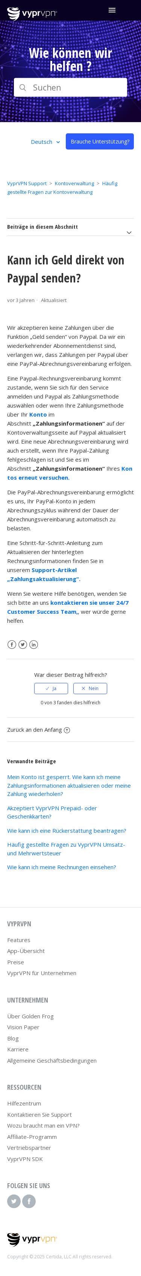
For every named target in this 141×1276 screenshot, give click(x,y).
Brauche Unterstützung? (100, 141)
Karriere (18, 1049)
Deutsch (42, 141)
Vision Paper (23, 1027)
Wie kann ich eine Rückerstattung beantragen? (66, 830)
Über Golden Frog (30, 1016)
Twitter (22, 644)
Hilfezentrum (24, 1103)
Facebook (12, 644)
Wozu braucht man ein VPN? (43, 1125)
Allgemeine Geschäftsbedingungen (52, 1060)
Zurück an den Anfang (38, 729)
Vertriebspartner (29, 1147)
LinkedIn (33, 644)
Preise (15, 962)
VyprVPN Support (27, 183)
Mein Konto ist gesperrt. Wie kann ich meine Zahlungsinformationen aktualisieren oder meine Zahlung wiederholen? (69, 785)
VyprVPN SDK (25, 1159)
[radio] (51, 688)
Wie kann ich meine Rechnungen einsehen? (61, 867)
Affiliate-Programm (32, 1136)
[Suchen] (70, 87)
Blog (13, 1038)
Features (18, 940)
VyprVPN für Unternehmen (41, 973)
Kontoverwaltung (74, 183)
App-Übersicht (26, 950)
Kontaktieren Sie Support (39, 1114)
